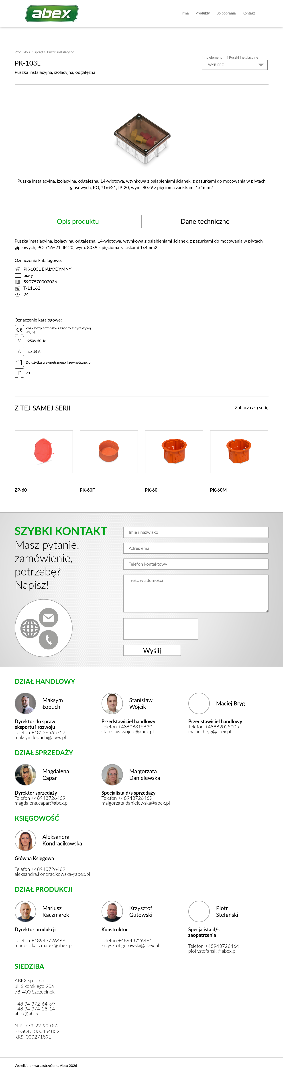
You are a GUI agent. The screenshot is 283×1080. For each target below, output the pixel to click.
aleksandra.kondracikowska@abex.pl (43, 874)
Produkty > (23, 52)
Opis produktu (78, 221)
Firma (184, 13)
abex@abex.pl (29, 1013)
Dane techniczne (205, 221)
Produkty (202, 13)
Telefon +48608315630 (127, 726)
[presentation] (161, 629)
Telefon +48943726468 (40, 940)
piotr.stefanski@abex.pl (212, 950)
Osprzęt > (39, 52)
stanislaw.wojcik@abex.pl (128, 731)
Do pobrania (226, 13)
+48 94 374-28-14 (35, 1008)
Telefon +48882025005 (213, 726)
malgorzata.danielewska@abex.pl (130, 802)
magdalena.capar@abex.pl (42, 802)
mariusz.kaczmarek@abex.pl (43, 945)
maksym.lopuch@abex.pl (40, 737)
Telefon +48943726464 (213, 946)
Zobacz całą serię (251, 407)
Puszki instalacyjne (60, 52)
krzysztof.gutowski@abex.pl (130, 945)
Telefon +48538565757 (40, 732)
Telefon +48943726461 (127, 940)
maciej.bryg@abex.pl (209, 731)
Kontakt (248, 13)
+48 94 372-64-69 (35, 1003)
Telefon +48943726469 (40, 798)
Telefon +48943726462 (40, 869)
